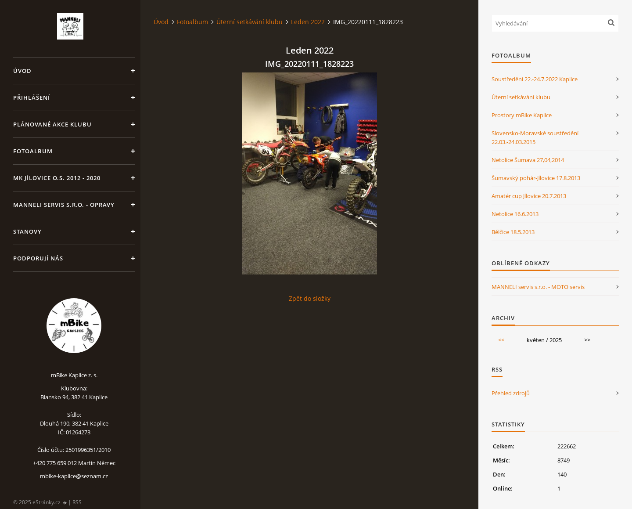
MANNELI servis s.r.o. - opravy (64, 205)
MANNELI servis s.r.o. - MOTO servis (538, 287)
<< (501, 340)
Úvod (22, 71)
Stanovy (27, 231)
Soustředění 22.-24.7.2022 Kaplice (535, 79)
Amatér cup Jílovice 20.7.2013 (529, 196)
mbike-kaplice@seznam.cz (74, 476)
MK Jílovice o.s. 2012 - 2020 (57, 178)
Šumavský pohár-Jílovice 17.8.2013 (536, 178)
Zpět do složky (309, 298)
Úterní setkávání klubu (249, 22)
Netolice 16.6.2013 (515, 214)
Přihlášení (31, 97)
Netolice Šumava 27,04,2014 (528, 160)
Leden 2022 (308, 22)
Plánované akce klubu (52, 124)
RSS (77, 502)
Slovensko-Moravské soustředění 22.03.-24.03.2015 (535, 137)
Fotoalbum (33, 151)
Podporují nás (38, 258)
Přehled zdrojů (511, 393)
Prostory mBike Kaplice (522, 115)
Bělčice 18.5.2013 (513, 232)
